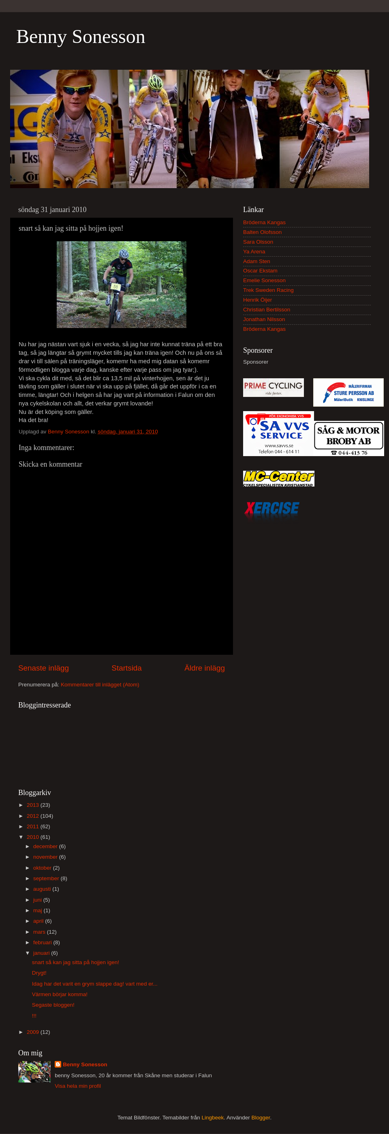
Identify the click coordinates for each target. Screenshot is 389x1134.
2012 (34, 816)
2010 (34, 837)
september (47, 878)
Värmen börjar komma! (60, 994)
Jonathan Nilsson (264, 319)
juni (38, 900)
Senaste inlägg (43, 668)
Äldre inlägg (204, 668)
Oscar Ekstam (260, 271)
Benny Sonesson (80, 36)
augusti (42, 889)
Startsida (126, 668)
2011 (34, 826)
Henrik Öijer (257, 300)
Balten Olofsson (262, 232)
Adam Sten (256, 261)
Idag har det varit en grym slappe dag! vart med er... (95, 984)
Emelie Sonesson (264, 280)
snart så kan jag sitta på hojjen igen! (75, 962)
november (46, 857)
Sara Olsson (258, 242)
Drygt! (39, 973)
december (46, 846)
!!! (34, 1016)
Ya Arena (254, 252)
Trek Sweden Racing (268, 290)
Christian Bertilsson (266, 310)
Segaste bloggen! (53, 1005)
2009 (34, 1032)
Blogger (261, 1118)
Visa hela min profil (78, 1086)
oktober (43, 868)
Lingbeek (212, 1118)
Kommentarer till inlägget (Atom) (100, 685)
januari (42, 953)
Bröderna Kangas (264, 222)
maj (38, 910)
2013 (34, 805)
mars (40, 932)
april (39, 921)
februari (43, 942)
